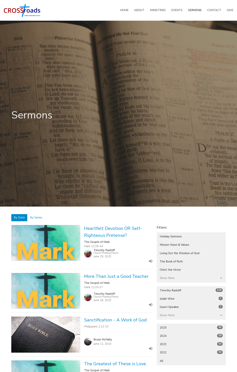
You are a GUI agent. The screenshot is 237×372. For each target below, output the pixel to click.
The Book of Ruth (171, 261)
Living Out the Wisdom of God (179, 253)
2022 (191, 352)
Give (230, 10)
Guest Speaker (191, 307)
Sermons (195, 10)
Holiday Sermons (171, 236)
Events (176, 10)
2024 (191, 336)
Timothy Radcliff (191, 290)
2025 (191, 328)
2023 (191, 344)
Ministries (158, 10)
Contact (214, 10)
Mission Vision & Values (174, 245)
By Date (19, 217)
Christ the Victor (170, 270)
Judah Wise (191, 299)
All (161, 361)
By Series (36, 217)
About (139, 10)
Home (124, 10)
